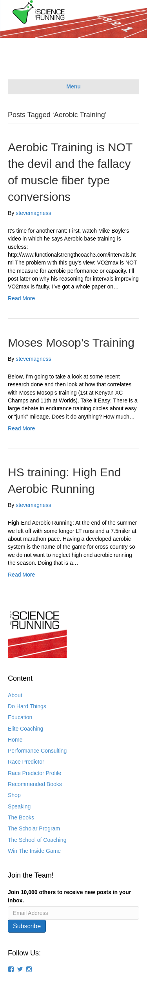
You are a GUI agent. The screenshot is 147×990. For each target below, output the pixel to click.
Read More (21, 298)
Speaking (19, 806)
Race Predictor (26, 762)
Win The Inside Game (34, 851)
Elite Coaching (25, 729)
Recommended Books (35, 784)
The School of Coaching (37, 840)
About (15, 695)
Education (20, 717)
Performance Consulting (37, 751)
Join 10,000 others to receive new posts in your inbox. (69, 896)
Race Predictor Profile (34, 773)
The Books (21, 817)
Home (15, 740)
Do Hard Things (27, 706)
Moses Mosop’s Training (71, 342)
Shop (14, 795)
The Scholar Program (34, 828)
